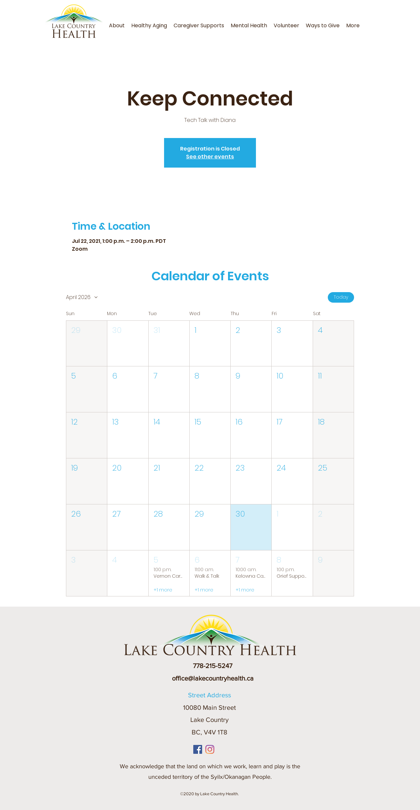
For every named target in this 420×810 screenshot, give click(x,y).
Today (341, 297)
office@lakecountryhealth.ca (213, 678)
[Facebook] (197, 749)
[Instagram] (209, 749)
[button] (364, 21)
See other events (210, 156)
